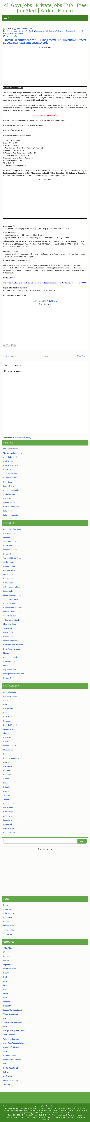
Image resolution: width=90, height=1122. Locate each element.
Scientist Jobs (9, 533)
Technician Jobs (9, 541)
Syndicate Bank (9, 503)
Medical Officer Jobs (11, 612)
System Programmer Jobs (13, 641)
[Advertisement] (45, 871)
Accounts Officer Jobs (12, 529)
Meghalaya (7, 766)
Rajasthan (7, 787)
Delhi (5, 754)
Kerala (5, 742)
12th (11, 31)
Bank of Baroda (9, 461)
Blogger (79, 1115)
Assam (6, 700)
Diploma (22, 31)
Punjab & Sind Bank (10, 486)
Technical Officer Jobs (12, 558)
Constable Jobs (9, 604)
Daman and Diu (9, 832)
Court (16, 31)
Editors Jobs (8, 591)
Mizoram (6, 770)
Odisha (6, 779)
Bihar (5, 704)
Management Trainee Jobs (13, 674)
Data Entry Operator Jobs (13, 645)
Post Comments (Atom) (22, 438)
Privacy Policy (8, 926)
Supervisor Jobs (9, 670)
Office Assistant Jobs (11, 620)
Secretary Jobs (9, 661)
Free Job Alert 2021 (24, 28)
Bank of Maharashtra (11, 507)
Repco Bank (8, 498)
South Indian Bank (10, 457)
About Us (7, 909)
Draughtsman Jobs (10, 657)
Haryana (6, 721)
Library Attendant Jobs (12, 595)
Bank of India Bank (10, 465)
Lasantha (41, 1117)
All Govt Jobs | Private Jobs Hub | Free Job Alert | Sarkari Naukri (45, 8)
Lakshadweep (8, 828)
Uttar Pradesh (8, 804)
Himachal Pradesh (10, 725)
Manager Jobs (9, 566)
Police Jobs (8, 665)
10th (7, 31)
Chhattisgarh (8, 708)
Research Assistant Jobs (13, 608)
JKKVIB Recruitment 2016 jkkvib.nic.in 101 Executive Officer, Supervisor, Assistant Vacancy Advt (45, 41)
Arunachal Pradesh (10, 696)
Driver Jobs (7, 546)
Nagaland (7, 775)
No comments (11, 36)
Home (45, 356)
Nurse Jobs (7, 554)
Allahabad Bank (9, 494)
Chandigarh (7, 824)
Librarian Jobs (9, 653)
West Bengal (8, 812)
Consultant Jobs (9, 616)
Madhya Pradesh (9, 746)
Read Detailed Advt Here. (45, 301)
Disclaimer (7, 921)
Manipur (6, 762)
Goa (5, 713)
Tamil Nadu (7, 795)
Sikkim (6, 791)
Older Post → (82, 356)
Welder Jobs (8, 628)
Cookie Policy (8, 917)
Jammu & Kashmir (10, 729)
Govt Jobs (30, 31)
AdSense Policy (9, 913)
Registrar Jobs (9, 570)
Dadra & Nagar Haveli (11, 758)
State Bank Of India (10, 449)
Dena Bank (7, 482)
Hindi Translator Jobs (11, 649)
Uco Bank (7, 469)
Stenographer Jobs (10, 550)
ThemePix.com (18, 1117)
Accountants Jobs (10, 599)
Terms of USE (8, 930)
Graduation (39, 31)
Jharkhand (7, 733)
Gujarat (6, 717)
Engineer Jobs (9, 537)
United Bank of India (11, 490)
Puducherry (7, 820)
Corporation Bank (10, 478)
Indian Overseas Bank (11, 515)
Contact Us (7, 934)
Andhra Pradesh (9, 692)
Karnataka (7, 737)
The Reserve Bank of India (13, 453)
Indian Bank (7, 511)
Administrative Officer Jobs (14, 587)
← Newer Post (8, 356)
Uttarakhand (8, 808)
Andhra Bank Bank (10, 474)
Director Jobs (8, 579)
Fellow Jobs (8, 583)
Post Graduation (16, 33)
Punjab (6, 783)
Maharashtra (8, 750)
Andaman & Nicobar (11, 816)
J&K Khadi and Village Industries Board (60, 31)
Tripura (6, 799)
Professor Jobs (9, 575)
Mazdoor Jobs (9, 637)
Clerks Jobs (8, 562)
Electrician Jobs (9, 624)
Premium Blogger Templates (56, 1117)
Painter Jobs (8, 632)
